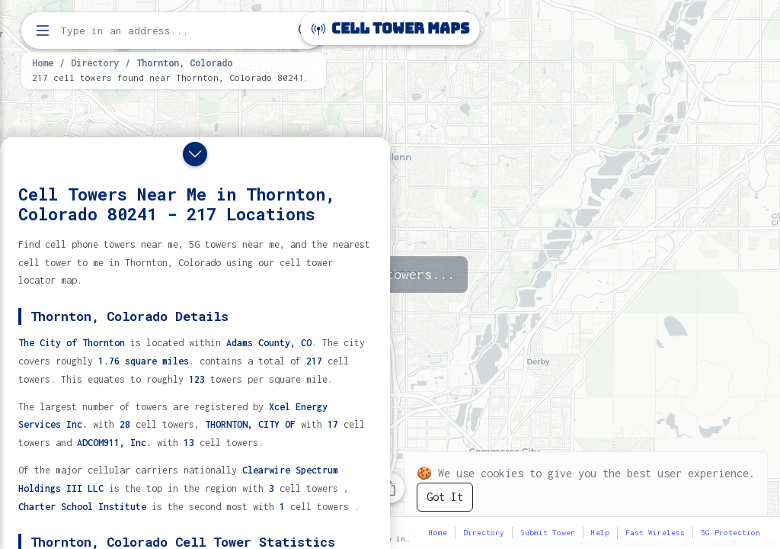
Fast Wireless (655, 532)
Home (42, 62)
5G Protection (730, 532)
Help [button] (600, 532)
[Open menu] (42, 30)
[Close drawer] (195, 154)
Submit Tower (547, 532)
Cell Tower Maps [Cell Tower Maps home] (390, 28)
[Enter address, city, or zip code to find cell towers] (175, 31)
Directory (95, 62)
